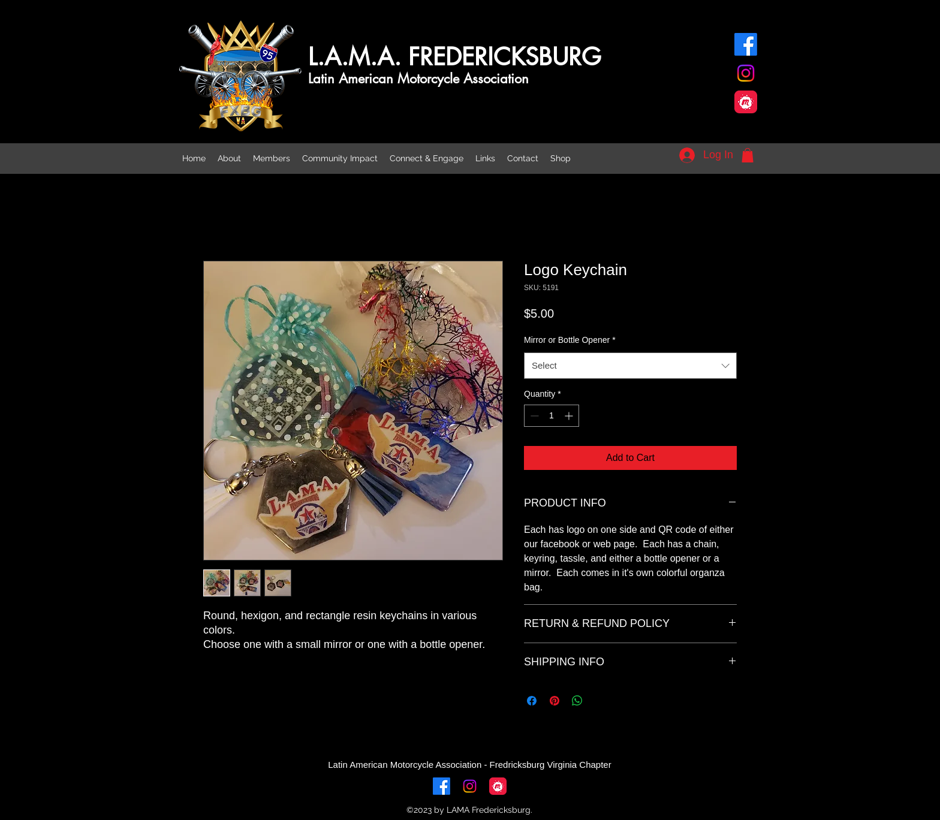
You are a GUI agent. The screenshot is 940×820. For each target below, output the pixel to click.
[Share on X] (600, 701)
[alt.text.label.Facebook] (745, 44)
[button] (748, 155)
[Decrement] (533, 415)
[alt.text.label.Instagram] (745, 73)
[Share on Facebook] (532, 701)
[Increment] (569, 415)
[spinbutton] (551, 415)
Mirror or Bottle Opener (570, 340)
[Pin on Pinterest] (554, 701)
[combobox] (630, 365)
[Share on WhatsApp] (577, 701)
